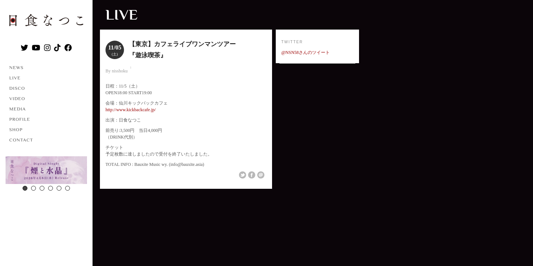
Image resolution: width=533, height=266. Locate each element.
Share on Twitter (242, 175)
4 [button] (50, 188)
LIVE (15, 78)
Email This (261, 175)
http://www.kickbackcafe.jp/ (130, 109)
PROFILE (19, 119)
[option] (46, 171)
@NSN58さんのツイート (305, 52)
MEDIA (17, 109)
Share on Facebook (251, 175)
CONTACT (21, 140)
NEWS (16, 67)
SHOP (16, 129)
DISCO (17, 88)
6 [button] (67, 188)
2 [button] (33, 188)
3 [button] (42, 188)
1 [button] (25, 188)
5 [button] (59, 188)
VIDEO (17, 98)
